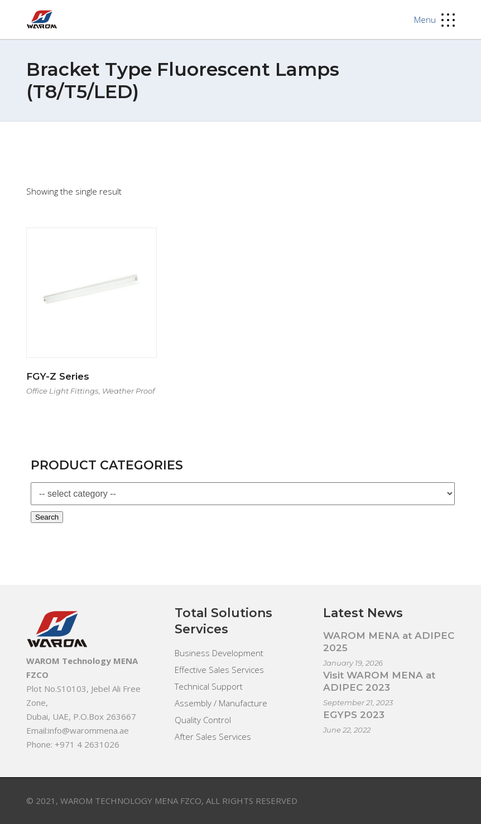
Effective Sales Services (219, 669)
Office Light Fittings (62, 390)
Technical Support (209, 686)
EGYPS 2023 (353, 714)
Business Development (219, 652)
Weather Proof (128, 390)
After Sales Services (213, 736)
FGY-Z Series (57, 376)
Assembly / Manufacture (221, 703)
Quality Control (203, 719)
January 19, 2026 (353, 662)
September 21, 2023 (358, 702)
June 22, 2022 (347, 729)
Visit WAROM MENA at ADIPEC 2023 (379, 681)
